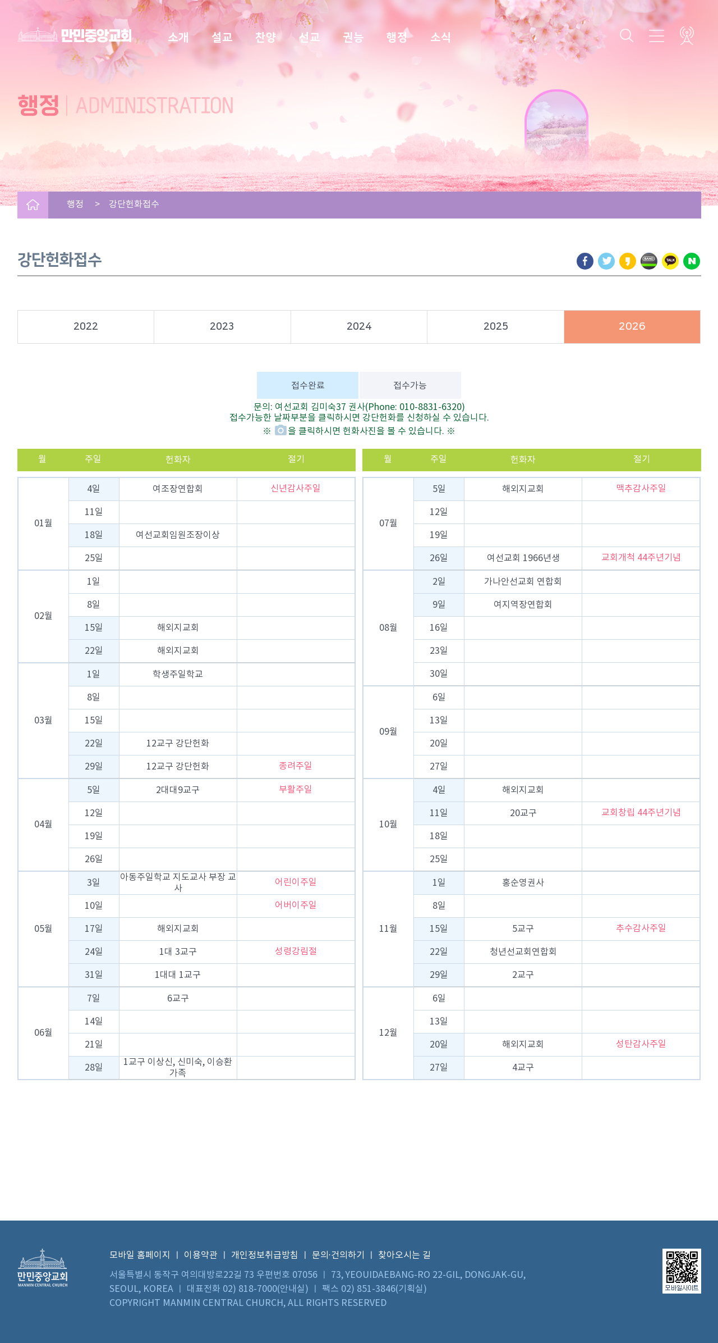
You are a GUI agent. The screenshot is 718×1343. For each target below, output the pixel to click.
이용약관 (201, 1255)
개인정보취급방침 (264, 1255)
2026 (632, 327)
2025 (496, 327)
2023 (222, 327)
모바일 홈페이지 (140, 1255)
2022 (85, 327)
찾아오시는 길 (404, 1255)
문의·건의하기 (338, 1255)
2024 (359, 327)
